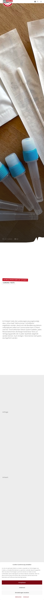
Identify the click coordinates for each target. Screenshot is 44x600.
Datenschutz (18, 597)
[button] (35, 1)
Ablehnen (22, 587)
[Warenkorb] (41, 1)
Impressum (26, 597)
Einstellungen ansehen (22, 592)
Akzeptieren (22, 582)
